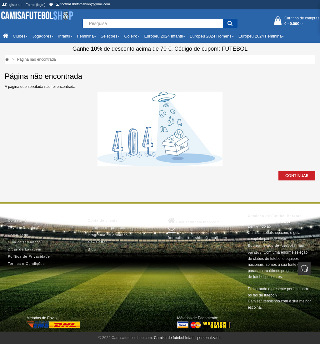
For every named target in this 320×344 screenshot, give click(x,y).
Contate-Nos (19, 220)
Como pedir (18, 235)
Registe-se (12, 5)
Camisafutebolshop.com (194, 221)
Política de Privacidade (29, 256)
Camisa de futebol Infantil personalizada (187, 338)
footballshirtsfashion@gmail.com (83, 4)
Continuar (296, 175)
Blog (92, 249)
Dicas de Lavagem (24, 249)
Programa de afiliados (108, 235)
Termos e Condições (26, 264)
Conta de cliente (103, 220)
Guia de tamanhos (24, 242)
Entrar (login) (36, 5)
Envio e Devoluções (26, 228)
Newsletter (97, 242)
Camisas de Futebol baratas (275, 216)
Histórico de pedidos (106, 228)
